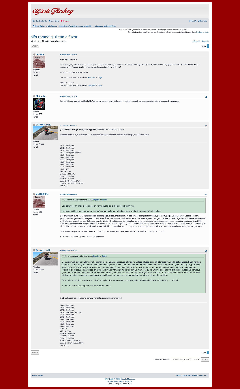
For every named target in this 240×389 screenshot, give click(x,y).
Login (207, 32)
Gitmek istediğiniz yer (162, 359)
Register (199, 32)
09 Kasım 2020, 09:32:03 (68, 125)
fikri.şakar (41, 96)
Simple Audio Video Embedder (120, 381)
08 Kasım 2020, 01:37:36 (68, 96)
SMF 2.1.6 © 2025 (112, 379)
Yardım (178, 375)
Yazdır (35, 46)
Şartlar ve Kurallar (189, 375)
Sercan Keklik (43, 125)
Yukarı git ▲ (203, 375)
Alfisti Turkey (37, 375)
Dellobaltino (42, 194)
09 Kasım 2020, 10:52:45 (68, 194)
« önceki (196, 41)
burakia (40, 54)
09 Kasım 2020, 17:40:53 (68, 250)
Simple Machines (128, 379)
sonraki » (206, 41)
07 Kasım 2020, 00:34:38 (68, 54)
